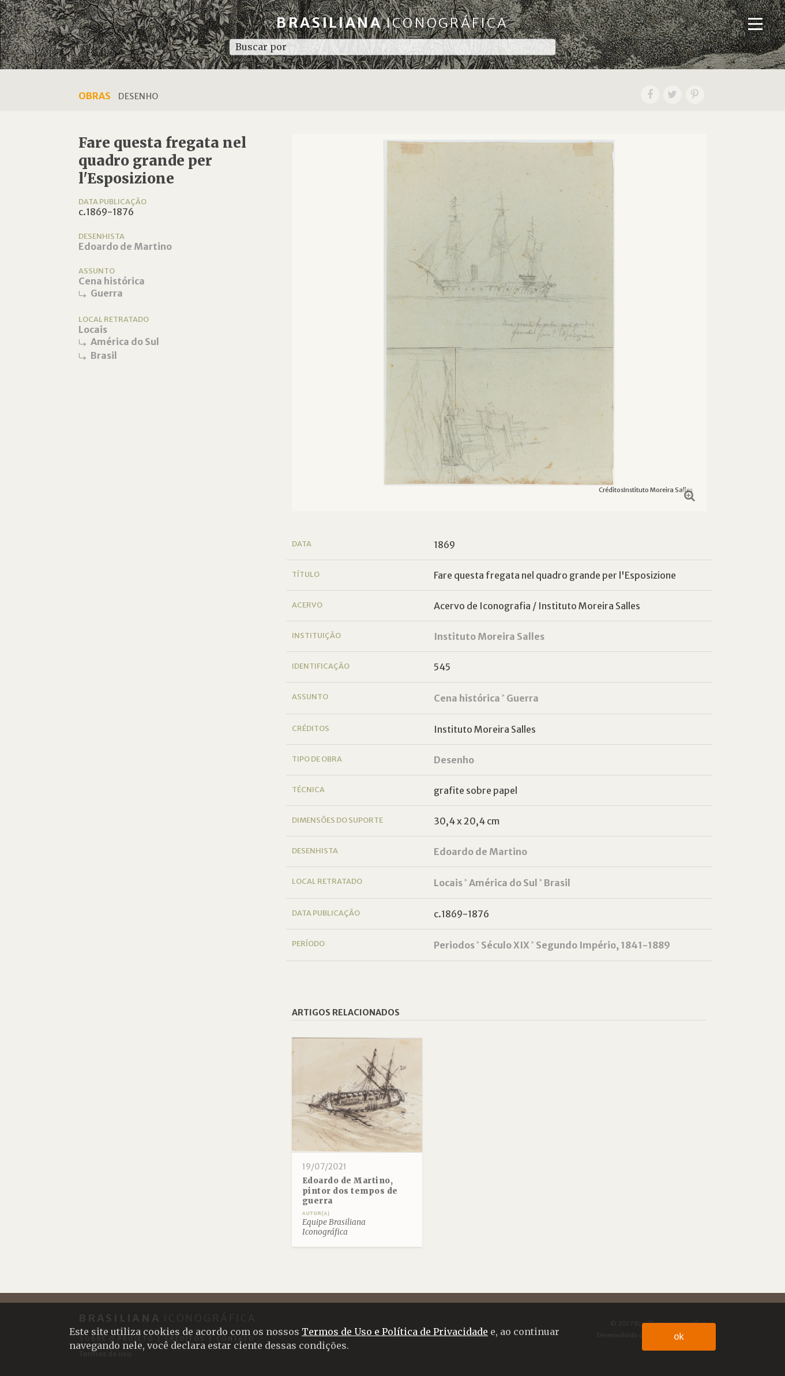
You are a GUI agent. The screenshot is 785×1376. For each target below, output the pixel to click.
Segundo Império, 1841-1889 (603, 945)
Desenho (454, 760)
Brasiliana (392, 23)
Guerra (107, 293)
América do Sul (125, 341)
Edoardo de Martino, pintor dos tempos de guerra (350, 1191)
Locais (92, 329)
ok (679, 1336)
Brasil (104, 355)
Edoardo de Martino (125, 246)
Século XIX (505, 945)
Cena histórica (111, 281)
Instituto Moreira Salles (489, 636)
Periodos (454, 945)
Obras (94, 96)
